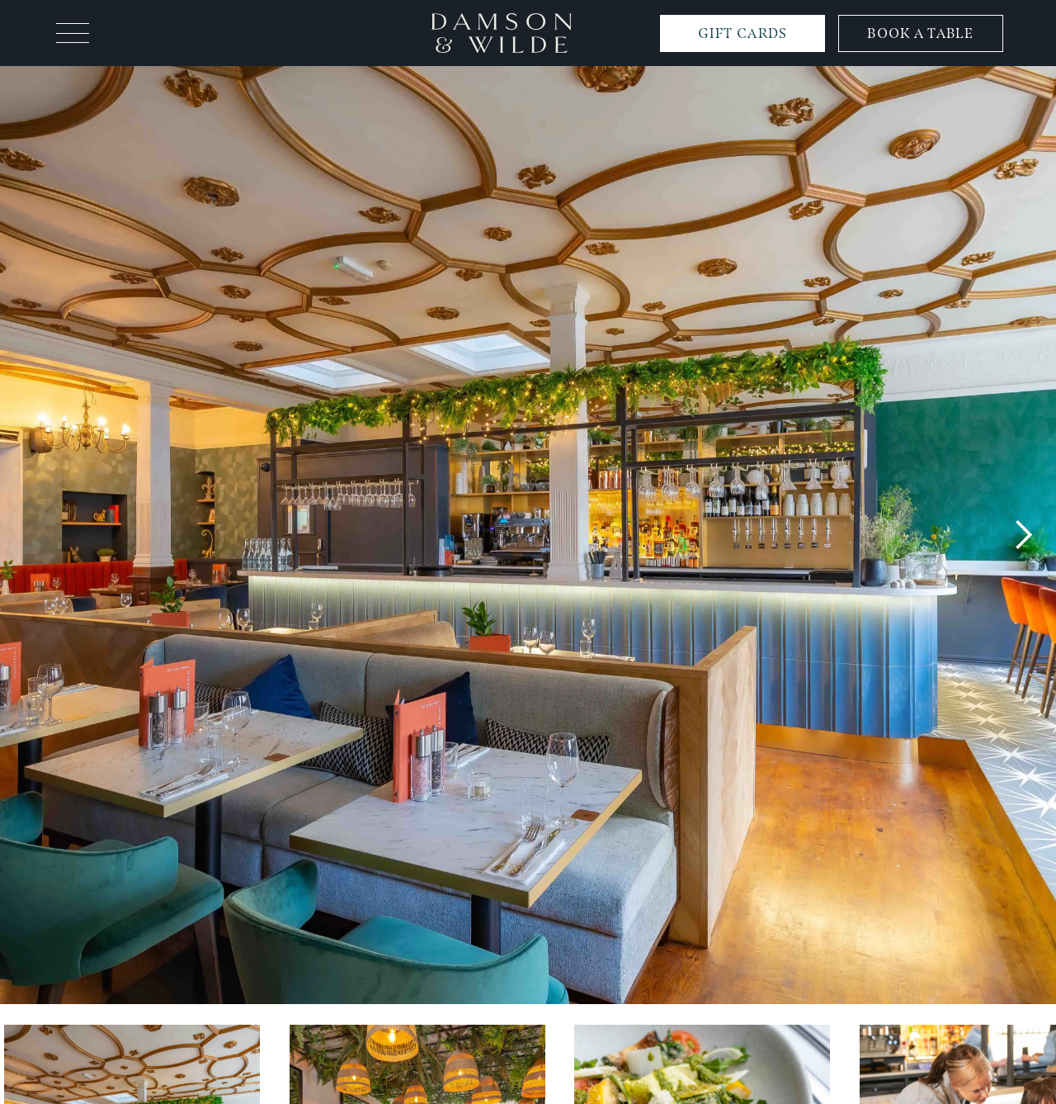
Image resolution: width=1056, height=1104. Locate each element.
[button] (72, 33)
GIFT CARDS (743, 33)
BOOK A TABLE (920, 33)
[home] (501, 32)
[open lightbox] (528, 535)
